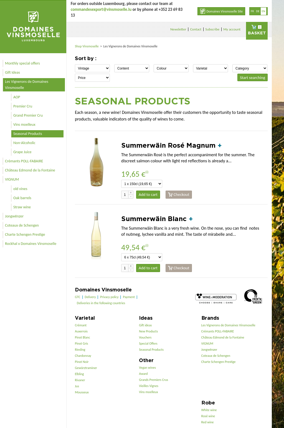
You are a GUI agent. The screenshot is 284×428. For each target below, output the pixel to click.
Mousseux (82, 392)
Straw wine (22, 207)
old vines (20, 188)
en (263, 11)
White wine (209, 410)
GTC (77, 297)
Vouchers (145, 337)
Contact (195, 29)
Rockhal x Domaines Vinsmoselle (30, 243)
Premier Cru (22, 106)
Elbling (79, 374)
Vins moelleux (24, 124)
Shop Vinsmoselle (87, 46)
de (257, 11)
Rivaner (80, 380)
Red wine (207, 422)
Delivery (90, 297)
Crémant (81, 325)
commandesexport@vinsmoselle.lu (101, 9)
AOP (16, 97)
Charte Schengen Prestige (25, 234)
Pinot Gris (81, 343)
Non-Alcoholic (24, 142)
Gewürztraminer (86, 368)
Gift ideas (145, 325)
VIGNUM (12, 179)
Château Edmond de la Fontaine (30, 170)
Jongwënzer (14, 216)
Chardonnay (83, 356)
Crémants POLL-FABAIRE (24, 161)
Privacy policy (109, 297)
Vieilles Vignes (148, 386)
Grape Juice (22, 152)
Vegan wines (147, 368)
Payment (129, 297)
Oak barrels (22, 198)
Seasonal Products (27, 133)
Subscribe (212, 29)
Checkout (178, 194)
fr (252, 11)
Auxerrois (81, 331)
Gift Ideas (12, 72)
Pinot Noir (81, 362)
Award (143, 374)
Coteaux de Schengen (22, 225)
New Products (148, 331)
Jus (77, 386)
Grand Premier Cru (28, 115)
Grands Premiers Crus (153, 380)
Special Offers (148, 343)
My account (231, 29)
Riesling (80, 350)
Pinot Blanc (82, 337)
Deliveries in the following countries (101, 303)
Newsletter (178, 29)
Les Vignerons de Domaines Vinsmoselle (26, 84)
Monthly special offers (22, 63)
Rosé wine (208, 416)
